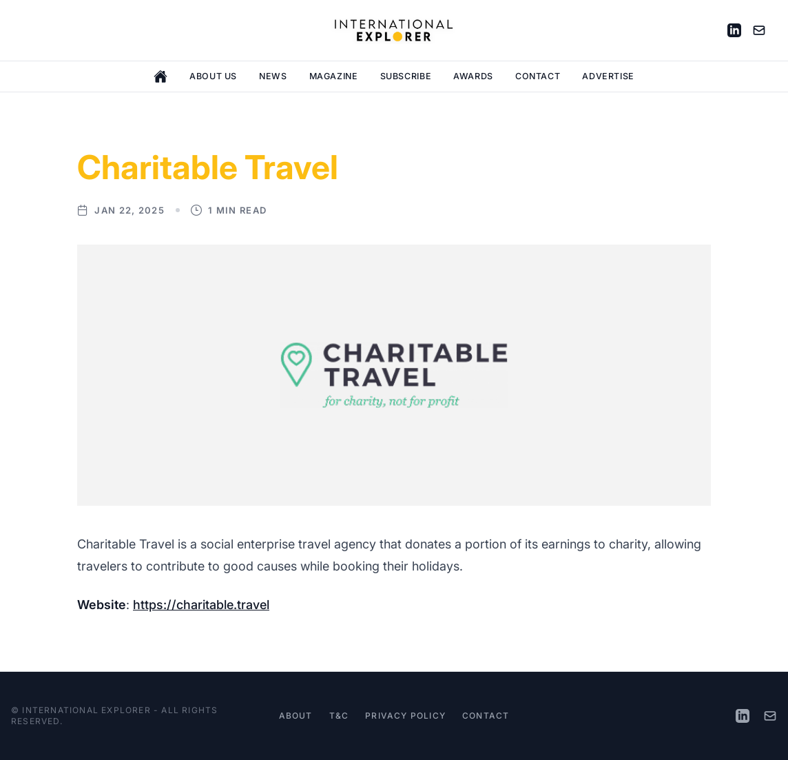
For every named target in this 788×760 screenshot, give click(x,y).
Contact (537, 76)
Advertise (608, 76)
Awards (473, 76)
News (273, 76)
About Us (213, 76)
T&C (339, 715)
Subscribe (406, 76)
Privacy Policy (405, 715)
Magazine (333, 76)
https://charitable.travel (201, 604)
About (296, 715)
